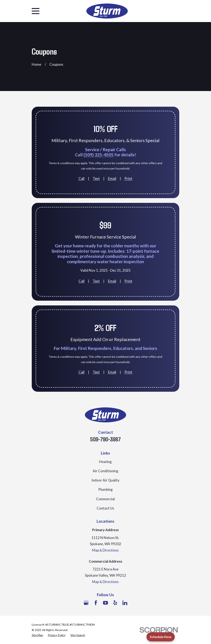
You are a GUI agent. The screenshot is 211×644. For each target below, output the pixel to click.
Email (112, 178)
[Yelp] (115, 602)
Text (96, 178)
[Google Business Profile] (86, 602)
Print (128, 178)
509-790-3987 (105, 439)
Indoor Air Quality (105, 480)
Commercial (105, 499)
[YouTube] (105, 602)
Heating (105, 461)
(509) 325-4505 (98, 155)
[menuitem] (37, 635)
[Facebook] (95, 602)
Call (81, 178)
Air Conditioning (105, 471)
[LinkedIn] (124, 602)
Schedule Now (160, 637)
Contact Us (105, 508)
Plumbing (105, 489)
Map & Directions (105, 550)
